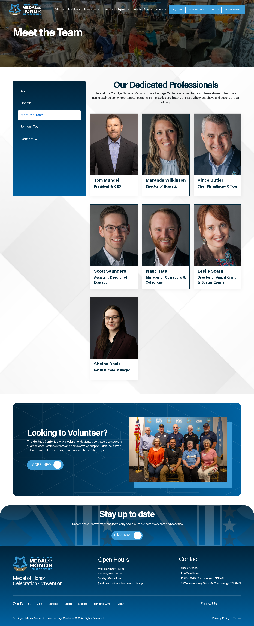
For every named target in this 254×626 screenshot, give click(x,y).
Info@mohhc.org (190, 573)
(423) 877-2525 (189, 568)
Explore (123, 9)
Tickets (178, 9)
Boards (26, 104)
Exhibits (53, 604)
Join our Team (31, 128)
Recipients (92, 9)
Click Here (128, 535)
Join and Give (142, 9)
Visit (59, 9)
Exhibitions (74, 9)
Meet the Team (33, 116)
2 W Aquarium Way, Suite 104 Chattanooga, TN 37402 (211, 583)
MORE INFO (46, 465)
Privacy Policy (221, 618)
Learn (109, 9)
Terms (237, 618)
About (161, 9)
